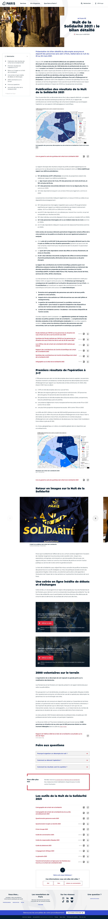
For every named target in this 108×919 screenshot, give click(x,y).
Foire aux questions (13, 84)
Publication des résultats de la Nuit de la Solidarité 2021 (16, 62)
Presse (56, 917)
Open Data (62, 917)
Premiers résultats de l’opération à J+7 (14, 66)
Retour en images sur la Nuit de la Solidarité (16, 71)
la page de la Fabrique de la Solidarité (67, 779)
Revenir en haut (10, 93)
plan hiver (63, 726)
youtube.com (59, 614)
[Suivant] (95, 518)
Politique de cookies (72, 917)
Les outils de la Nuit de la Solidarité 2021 (15, 88)
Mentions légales (26, 917)
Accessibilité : (43, 917)
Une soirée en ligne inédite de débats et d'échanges (16, 76)
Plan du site (82, 917)
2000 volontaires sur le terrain (14, 80)
